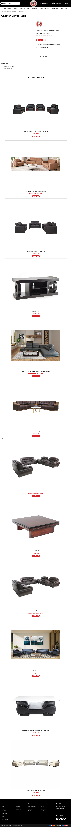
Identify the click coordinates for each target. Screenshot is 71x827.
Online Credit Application (32, 806)
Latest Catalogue (30, 810)
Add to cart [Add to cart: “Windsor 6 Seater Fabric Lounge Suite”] (36, 256)
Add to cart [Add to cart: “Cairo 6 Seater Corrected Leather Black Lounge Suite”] (36, 495)
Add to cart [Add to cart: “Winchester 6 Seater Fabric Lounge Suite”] (36, 196)
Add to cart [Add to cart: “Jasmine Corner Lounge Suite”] (36, 436)
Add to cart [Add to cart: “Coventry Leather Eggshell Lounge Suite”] (36, 795)
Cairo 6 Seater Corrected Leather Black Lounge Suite (36, 491)
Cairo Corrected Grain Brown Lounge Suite (36, 610)
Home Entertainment (5, 819)
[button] (37, 56)
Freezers (3, 812)
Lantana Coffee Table (36, 551)
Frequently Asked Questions (45, 807)
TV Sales (41, 37)
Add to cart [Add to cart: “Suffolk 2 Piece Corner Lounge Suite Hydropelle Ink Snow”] (36, 376)
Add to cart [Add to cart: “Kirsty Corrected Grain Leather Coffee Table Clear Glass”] (36, 735)
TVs (2, 807)
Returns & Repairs (43, 810)
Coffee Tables (11, 11)
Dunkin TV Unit (35, 311)
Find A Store (42, 806)
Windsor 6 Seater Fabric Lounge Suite (36, 251)
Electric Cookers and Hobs (6, 810)
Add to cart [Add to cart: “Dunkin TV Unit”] (36, 316)
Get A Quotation (17, 806)
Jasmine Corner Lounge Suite (36, 431)
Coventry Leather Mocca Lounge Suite (36, 670)
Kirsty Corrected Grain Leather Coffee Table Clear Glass (35, 730)
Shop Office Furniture (18, 807)
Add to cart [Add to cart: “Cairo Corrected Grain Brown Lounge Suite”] (36, 615)
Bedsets (3, 806)
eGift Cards (30, 809)
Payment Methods (43, 809)
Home (2, 11)
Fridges (3, 809)
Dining (3, 816)
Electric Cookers (4, 813)
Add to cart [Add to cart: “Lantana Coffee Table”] (36, 555)
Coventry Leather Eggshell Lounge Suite (35, 790)
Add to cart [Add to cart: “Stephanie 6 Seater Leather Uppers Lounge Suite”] (36, 136)
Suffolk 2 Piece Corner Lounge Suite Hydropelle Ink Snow (36, 371)
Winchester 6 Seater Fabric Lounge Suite (36, 191)
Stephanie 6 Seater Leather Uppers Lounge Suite (36, 131)
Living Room (6, 11)
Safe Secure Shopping (44, 812)
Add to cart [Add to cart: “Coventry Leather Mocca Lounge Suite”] (36, 675)
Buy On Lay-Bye (30, 807)
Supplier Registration (18, 809)
